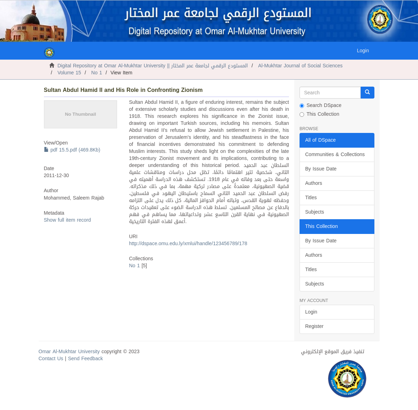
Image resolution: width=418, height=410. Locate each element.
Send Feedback (85, 358)
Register (314, 326)
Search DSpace (320, 105)
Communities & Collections (335, 154)
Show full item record (67, 220)
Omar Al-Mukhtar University (69, 351)
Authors (313, 183)
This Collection (319, 114)
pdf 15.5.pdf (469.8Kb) (72, 150)
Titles (311, 197)
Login (311, 312)
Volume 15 (69, 73)
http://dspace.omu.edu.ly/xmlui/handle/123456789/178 (188, 243)
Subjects (314, 212)
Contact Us (51, 358)
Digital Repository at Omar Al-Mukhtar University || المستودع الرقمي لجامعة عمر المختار (153, 65)
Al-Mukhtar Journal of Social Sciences (300, 65)
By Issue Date (320, 169)
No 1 (96, 73)
